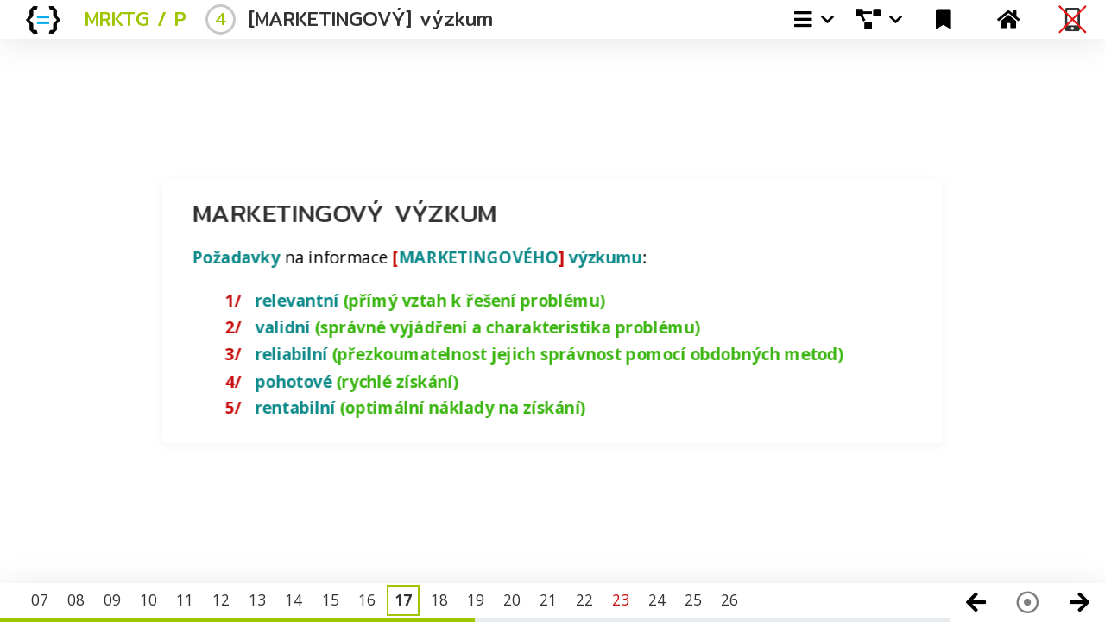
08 (76, 599)
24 (657, 599)
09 (112, 599)
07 (39, 599)
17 (403, 599)
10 (148, 599)
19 (475, 599)
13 (257, 599)
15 (330, 599)
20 (512, 599)
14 (293, 599)
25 (693, 599)
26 (729, 599)
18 (439, 599)
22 (584, 599)
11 (184, 599)
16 (367, 599)
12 (221, 599)
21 (548, 599)
